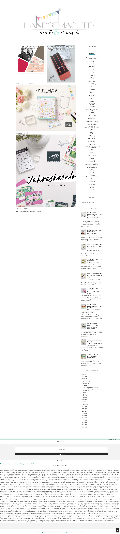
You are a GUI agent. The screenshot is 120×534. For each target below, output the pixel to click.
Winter (92, 186)
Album (92, 61)
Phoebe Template (52, 532)
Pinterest (92, 152)
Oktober (85, 383)
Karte (92, 129)
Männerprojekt (92, 141)
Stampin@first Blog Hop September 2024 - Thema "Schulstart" (61, 47)
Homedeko (92, 126)
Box (92, 80)
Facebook (92, 92)
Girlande (92, 112)
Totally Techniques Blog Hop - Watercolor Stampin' (94, 341)
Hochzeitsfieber (92, 124)
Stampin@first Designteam (92, 163)
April (84, 399)
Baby (92, 71)
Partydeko (92, 150)
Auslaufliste (92, 67)
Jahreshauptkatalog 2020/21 (92, 127)
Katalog (92, 132)
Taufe (92, 169)
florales (92, 97)
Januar (85, 404)
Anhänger (92, 63)
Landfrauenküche (92, 138)
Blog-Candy (92, 77)
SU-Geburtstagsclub (92, 167)
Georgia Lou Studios (69, 532)
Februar (85, 403)
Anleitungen (92, 66)
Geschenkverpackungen (92, 109)
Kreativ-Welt (92, 137)
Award (92, 69)
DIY (92, 87)
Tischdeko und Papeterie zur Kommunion (92, 356)
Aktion (92, 60)
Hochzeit (92, 120)
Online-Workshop (92, 147)
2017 (83, 417)
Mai (84, 397)
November (86, 381)
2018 (83, 415)
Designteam (92, 86)
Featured (92, 94)
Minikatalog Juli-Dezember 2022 (92, 146)
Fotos (92, 100)
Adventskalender (92, 58)
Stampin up (92, 160)
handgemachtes (44, 532)
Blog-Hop (92, 78)
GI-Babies (92, 110)
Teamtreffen (92, 170)
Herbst (92, 117)
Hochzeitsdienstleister (92, 123)
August (85, 392)
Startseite (6, 2)
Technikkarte (92, 173)
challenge (92, 83)
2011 (83, 427)
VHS (92, 183)
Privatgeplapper (92, 155)
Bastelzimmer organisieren (92, 74)
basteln (92, 72)
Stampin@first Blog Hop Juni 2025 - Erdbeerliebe (94, 232)
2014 (83, 422)
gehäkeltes (92, 106)
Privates (92, 153)
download (92, 89)
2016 (83, 419)
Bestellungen (92, 75)
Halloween (92, 114)
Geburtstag (92, 103)
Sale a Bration (92, 157)
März (84, 401)
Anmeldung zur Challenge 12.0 (31, 47)
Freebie (92, 101)
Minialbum (92, 144)
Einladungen (92, 91)
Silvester (92, 158)
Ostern (92, 149)
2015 (83, 420)
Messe (92, 143)
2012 (83, 426)
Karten (92, 130)
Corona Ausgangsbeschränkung (92, 84)
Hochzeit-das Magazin (92, 121)
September (86, 385)
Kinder (92, 134)
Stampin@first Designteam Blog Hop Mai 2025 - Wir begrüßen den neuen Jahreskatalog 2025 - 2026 (92, 216)
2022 (83, 408)
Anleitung (92, 64)
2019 (83, 413)
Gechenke (92, 104)
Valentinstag (92, 181)
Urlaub (92, 180)
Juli (84, 394)
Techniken (92, 172)
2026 (83, 374)
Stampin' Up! (92, 161)
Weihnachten (92, 184)
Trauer (92, 178)
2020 (83, 411)
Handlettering (92, 115)
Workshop (92, 189)
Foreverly (92, 98)
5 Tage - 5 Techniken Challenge (92, 57)
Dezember (86, 380)
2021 (83, 410)
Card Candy (92, 81)
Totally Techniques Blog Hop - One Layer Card (94, 275)
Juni (84, 395)
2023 (83, 406)
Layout (92, 140)
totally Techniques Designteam (92, 177)
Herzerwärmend (92, 118)
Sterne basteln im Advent (92, 166)
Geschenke (92, 107)
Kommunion (92, 135)
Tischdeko (92, 175)
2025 (83, 376)
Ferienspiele (92, 95)
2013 (83, 424)
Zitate (92, 192)
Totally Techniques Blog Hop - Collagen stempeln (94, 246)
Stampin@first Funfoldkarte (92, 164)
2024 (83, 378)
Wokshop (92, 187)
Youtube (92, 190)
